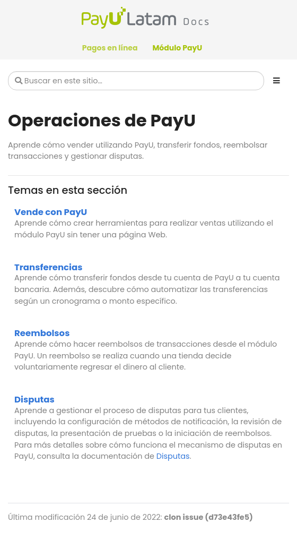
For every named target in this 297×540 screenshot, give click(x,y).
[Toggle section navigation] (277, 80)
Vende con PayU (50, 212)
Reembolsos (41, 333)
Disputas (34, 399)
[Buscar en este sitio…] (136, 80)
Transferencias (48, 267)
